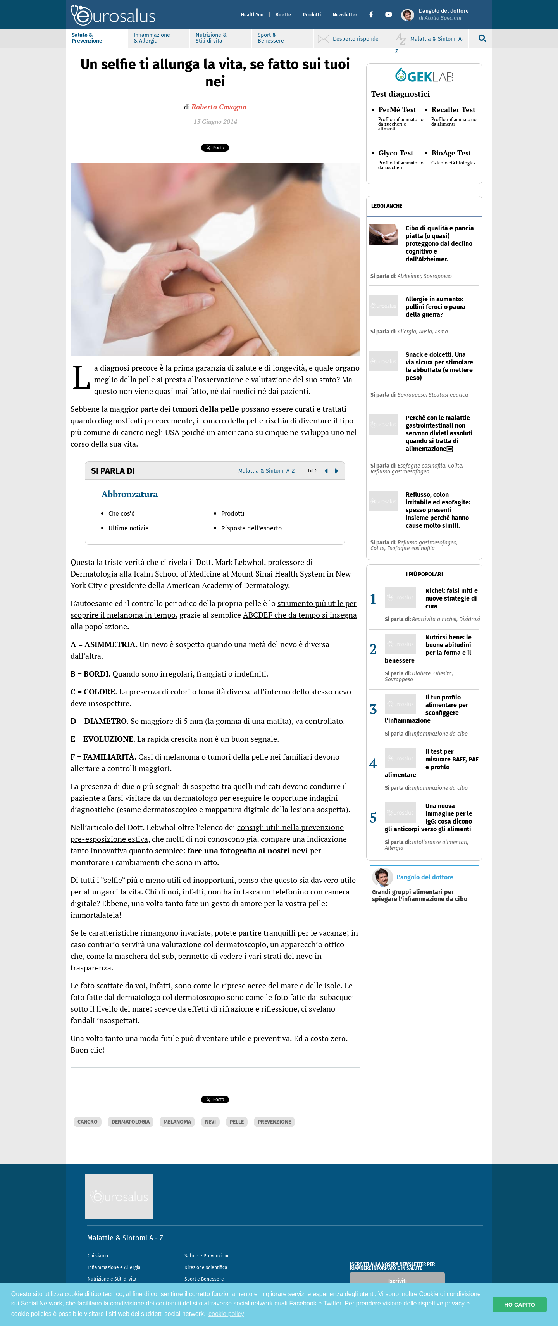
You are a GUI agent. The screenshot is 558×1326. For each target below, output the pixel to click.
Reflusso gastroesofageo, (428, 542)
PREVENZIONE (274, 1122)
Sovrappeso (438, 276)
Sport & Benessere (271, 38)
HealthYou (252, 14)
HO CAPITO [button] (519, 1305)
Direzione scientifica (205, 1267)
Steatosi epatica (448, 395)
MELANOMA (177, 1122)
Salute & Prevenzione (87, 38)
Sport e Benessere (204, 1279)
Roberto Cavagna (218, 106)
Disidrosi (469, 619)
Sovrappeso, (413, 395)
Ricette (283, 14)
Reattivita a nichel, (435, 619)
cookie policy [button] (226, 1313)
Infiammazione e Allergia (114, 1267)
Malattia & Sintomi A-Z (266, 471)
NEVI (210, 1122)
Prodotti (312, 14)
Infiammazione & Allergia (152, 38)
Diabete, (422, 673)
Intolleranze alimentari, (440, 842)
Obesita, (443, 673)
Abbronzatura (130, 493)
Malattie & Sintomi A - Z (125, 1238)
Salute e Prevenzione (207, 1256)
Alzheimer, (411, 276)
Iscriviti (397, 1281)
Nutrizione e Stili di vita (112, 1279)
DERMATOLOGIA (131, 1122)
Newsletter (345, 14)
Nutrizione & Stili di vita (211, 38)
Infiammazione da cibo (440, 733)
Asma (441, 331)
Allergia (394, 848)
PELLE (237, 1122)
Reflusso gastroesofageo (399, 471)
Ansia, (427, 331)
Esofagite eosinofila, (423, 466)
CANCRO (88, 1122)
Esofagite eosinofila (411, 548)
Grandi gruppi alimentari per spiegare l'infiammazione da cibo (419, 896)
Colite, (455, 466)
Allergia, (408, 331)
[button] (374, 14)
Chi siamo (98, 1256)
